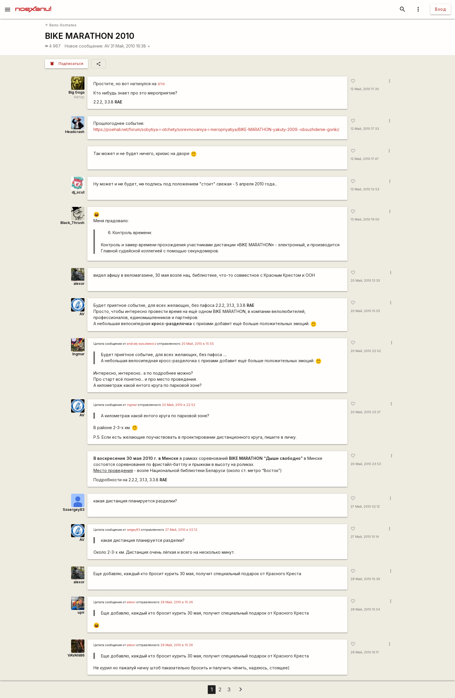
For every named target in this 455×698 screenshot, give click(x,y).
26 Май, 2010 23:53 (366, 464)
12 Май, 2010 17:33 (365, 129)
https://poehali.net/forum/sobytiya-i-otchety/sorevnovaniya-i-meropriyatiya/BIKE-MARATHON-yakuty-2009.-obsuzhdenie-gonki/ (216, 129)
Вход (440, 9)
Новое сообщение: (84, 45)
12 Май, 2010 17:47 (365, 159)
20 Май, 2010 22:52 (366, 351)
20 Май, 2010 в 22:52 (178, 405)
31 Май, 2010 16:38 (130, 45)
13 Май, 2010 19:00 (365, 219)
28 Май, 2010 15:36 (365, 579)
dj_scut (78, 192)
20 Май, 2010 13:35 (365, 281)
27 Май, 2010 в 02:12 (181, 530)
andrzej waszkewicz (141, 344)
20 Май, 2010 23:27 (366, 412)
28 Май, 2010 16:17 (365, 652)
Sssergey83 (73, 509)
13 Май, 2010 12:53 (365, 189)
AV (107, 45)
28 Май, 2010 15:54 (365, 609)
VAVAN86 (76, 655)
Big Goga (76, 92)
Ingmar (78, 354)
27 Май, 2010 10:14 (365, 537)
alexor (78, 283)
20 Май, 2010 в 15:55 (197, 344)
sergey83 (133, 530)
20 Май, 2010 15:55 (365, 311)
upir (80, 612)
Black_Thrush (72, 222)
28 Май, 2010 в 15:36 (176, 602)
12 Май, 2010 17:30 (365, 89)
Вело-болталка (61, 25)
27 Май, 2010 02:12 (365, 507)
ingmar (132, 405)
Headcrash (74, 132)
